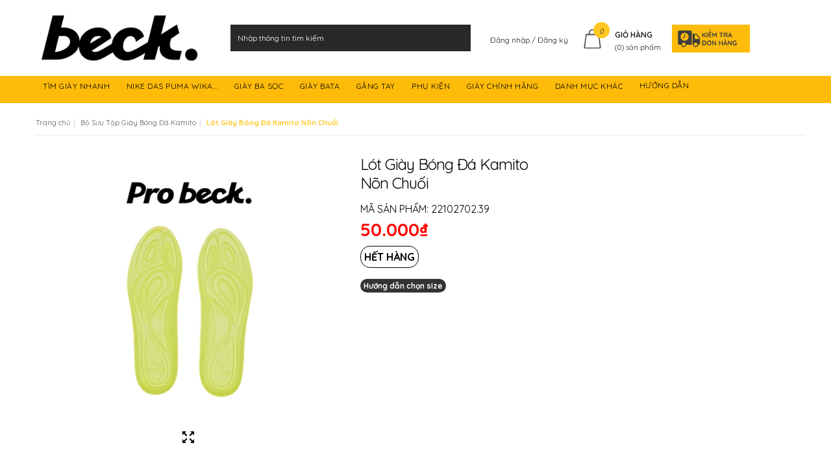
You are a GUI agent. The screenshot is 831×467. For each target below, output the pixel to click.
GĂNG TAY (377, 88)
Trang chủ (53, 122)
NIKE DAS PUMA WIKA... (173, 88)
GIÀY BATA (321, 88)
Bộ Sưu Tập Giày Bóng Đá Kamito (138, 122)
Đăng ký (553, 40)
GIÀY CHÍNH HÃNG (504, 88)
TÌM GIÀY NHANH (77, 88)
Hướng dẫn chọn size (403, 286)
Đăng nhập (511, 40)
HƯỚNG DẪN (665, 87)
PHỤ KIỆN (432, 88)
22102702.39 (460, 208)
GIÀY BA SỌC (260, 88)
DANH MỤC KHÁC (590, 88)
